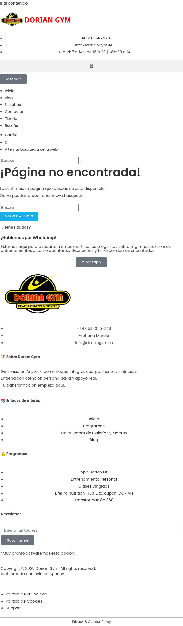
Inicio (9, 90)
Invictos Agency (48, 574)
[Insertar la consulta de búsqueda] (39, 160)
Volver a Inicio (19, 216)
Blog (9, 97)
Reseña (11, 125)
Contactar (14, 111)
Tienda (11, 118)
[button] (91, 66)
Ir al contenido (14, 3)
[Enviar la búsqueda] (81, 161)
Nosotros (13, 104)
